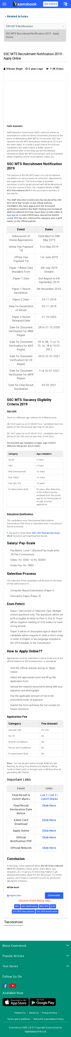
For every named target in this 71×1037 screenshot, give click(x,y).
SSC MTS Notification (47, 911)
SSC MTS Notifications (19, 26)
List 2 (53, 795)
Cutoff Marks (49, 799)
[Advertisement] (35, 102)
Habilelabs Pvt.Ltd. (36, 1031)
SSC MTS (44, 906)
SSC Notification (29, 906)
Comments (54, 895)
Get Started (50, 4)
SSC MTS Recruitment (23, 911)
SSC (17, 906)
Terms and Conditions (18, 1019)
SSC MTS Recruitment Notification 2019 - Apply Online (32, 35)
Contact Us (20, 1013)
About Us (34, 1013)
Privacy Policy (49, 1013)
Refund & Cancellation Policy (49, 1019)
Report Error (14, 895)
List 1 (43, 795)
